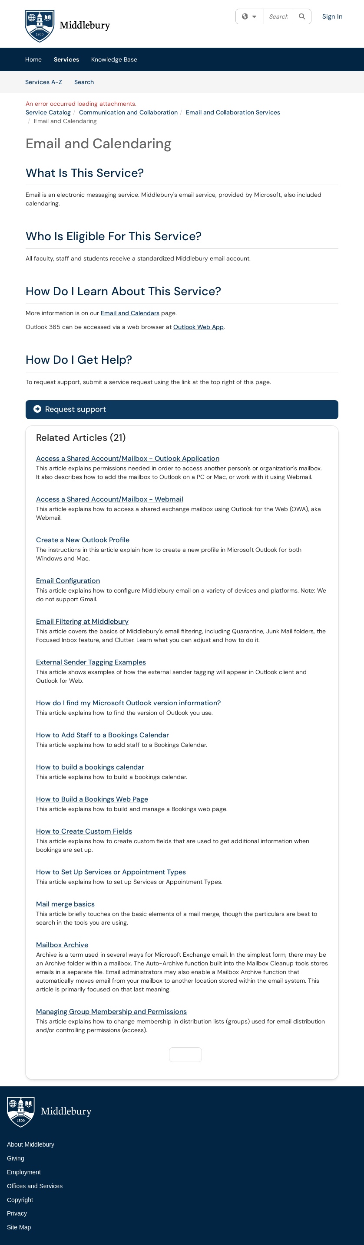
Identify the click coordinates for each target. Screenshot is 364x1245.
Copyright (20, 1199)
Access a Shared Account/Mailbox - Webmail (109, 499)
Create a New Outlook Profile (82, 539)
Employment (24, 1172)
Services (66, 59)
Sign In (332, 16)
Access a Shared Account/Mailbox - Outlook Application (127, 458)
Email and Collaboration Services (233, 112)
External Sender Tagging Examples (91, 662)
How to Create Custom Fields (84, 831)
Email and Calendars (130, 313)
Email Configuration (68, 580)
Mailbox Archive (62, 944)
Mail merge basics (65, 904)
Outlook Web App (198, 327)
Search (87, 81)
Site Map (19, 1227)
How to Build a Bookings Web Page (92, 799)
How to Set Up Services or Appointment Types (111, 872)
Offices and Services (35, 1186)
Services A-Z (43, 82)
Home (33, 59)
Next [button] (185, 1054)
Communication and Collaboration (128, 112)
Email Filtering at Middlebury (82, 621)
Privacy (17, 1213)
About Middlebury (30, 1144)
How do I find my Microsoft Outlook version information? (128, 702)
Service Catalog (48, 112)
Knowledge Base (114, 59)
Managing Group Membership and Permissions (111, 1011)
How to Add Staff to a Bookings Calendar (102, 735)
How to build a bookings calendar (90, 767)
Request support (69, 409)
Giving (15, 1158)
